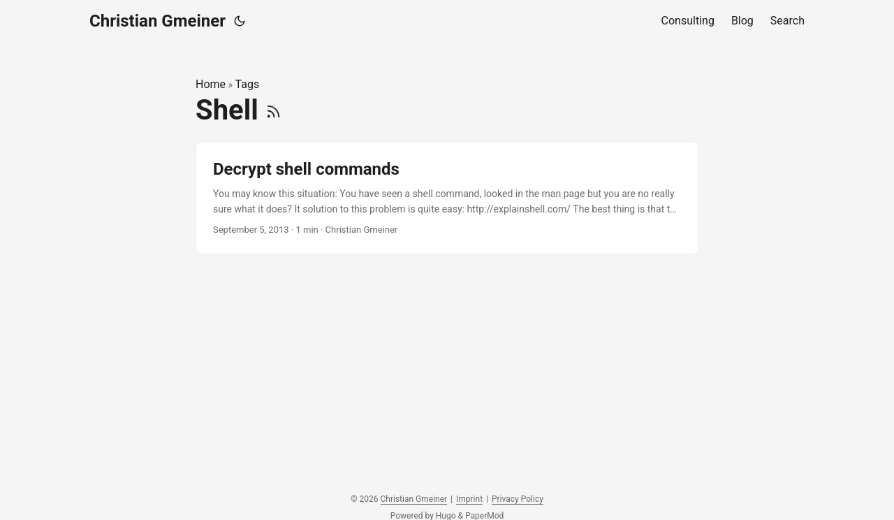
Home (211, 84)
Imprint (469, 499)
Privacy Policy (517, 499)
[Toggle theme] (239, 21)
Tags (247, 84)
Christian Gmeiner (157, 21)
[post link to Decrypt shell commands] (447, 198)
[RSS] (273, 110)
